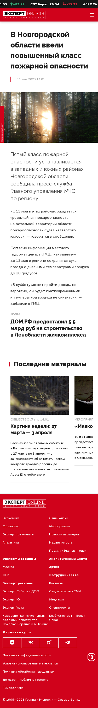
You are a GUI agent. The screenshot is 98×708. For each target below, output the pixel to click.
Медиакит (56, 599)
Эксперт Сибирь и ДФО (21, 591)
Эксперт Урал (13, 607)
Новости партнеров (64, 534)
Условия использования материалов (30, 663)
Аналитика (11, 542)
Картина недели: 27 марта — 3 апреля (33, 429)
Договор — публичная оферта (25, 680)
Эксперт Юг (12, 599)
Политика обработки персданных (28, 671)
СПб (6, 575)
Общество (20, 419)
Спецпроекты (59, 607)
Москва (8, 567)
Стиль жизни (58, 518)
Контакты (56, 583)
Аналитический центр (68, 559)
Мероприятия (59, 526)
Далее (15, 314)
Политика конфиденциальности (27, 655)
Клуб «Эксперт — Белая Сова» (67, 618)
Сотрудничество (64, 575)
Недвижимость (60, 542)
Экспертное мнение (18, 534)
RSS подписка (13, 688)
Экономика (11, 518)
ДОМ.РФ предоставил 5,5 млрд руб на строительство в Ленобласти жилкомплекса (48, 328)
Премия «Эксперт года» (68, 550)
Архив (54, 567)
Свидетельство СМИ (65, 591)
